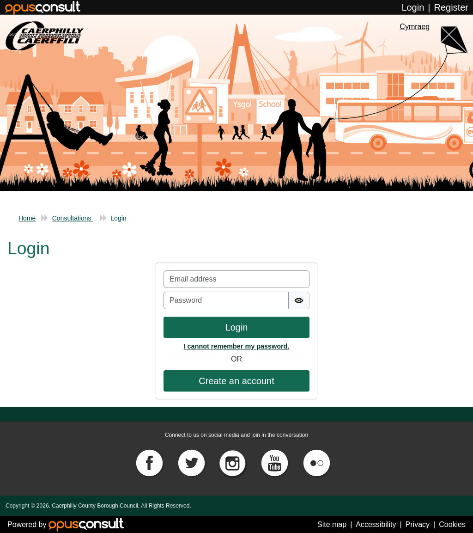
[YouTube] (275, 462)
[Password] (226, 300)
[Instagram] (234, 462)
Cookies (452, 524)
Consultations (72, 218)
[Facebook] (150, 462)
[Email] (236, 279)
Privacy (418, 524)
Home (27, 218)
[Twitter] (192, 462)
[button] (236, 381)
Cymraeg (415, 27)
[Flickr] (316, 462)
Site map (331, 524)
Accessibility (376, 524)
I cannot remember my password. (237, 346)
